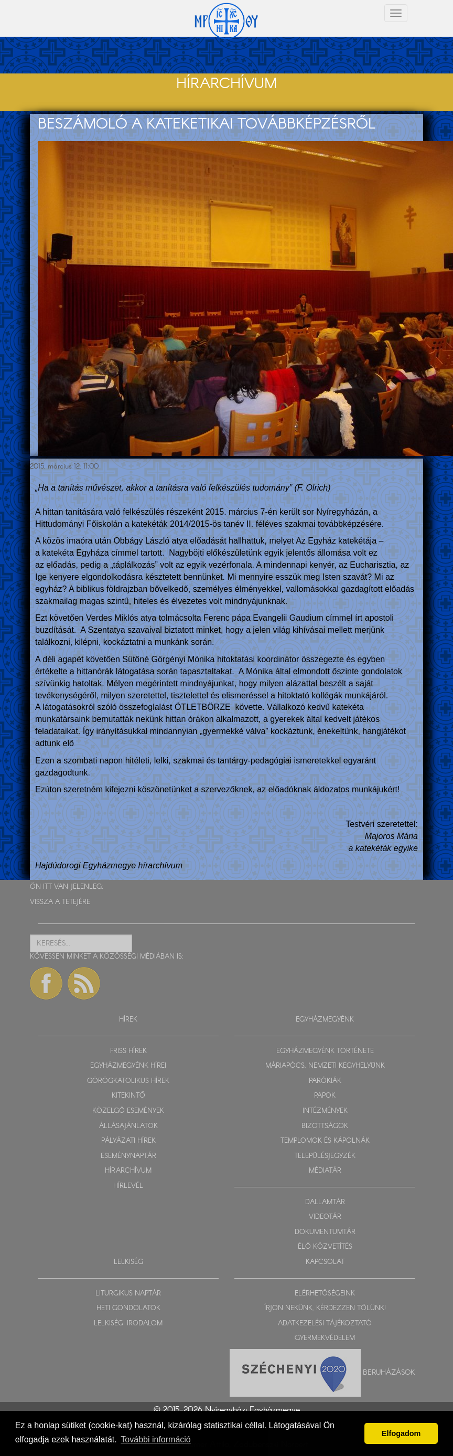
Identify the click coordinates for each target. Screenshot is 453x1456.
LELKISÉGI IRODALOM (128, 1324)
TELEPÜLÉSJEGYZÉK (324, 1156)
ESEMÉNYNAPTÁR (128, 1156)
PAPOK (325, 1096)
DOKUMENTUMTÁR (325, 1232)
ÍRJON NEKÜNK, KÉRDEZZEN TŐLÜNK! (325, 1308)
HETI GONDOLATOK (128, 1308)
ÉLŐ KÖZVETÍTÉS (325, 1247)
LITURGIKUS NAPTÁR (128, 1294)
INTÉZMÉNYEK (325, 1111)
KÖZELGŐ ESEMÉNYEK (128, 1111)
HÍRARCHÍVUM (128, 1171)
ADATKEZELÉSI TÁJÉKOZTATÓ (325, 1324)
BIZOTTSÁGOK (324, 1126)
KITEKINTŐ (128, 1096)
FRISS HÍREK (128, 1051)
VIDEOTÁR (325, 1217)
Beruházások (389, 1372)
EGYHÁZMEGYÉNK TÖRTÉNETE (325, 1051)
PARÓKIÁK (325, 1081)
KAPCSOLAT (325, 1262)
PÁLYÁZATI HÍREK (128, 1141)
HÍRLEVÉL (128, 1186)
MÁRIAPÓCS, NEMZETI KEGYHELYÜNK (325, 1066)
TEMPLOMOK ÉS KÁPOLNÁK (325, 1141)
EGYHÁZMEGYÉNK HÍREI (128, 1066)
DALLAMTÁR (325, 1202)
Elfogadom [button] (401, 1433)
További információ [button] (155, 1439)
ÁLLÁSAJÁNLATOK (128, 1126)
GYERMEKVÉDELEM (325, 1338)
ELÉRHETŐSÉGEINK (325, 1294)
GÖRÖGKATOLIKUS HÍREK (128, 1081)
